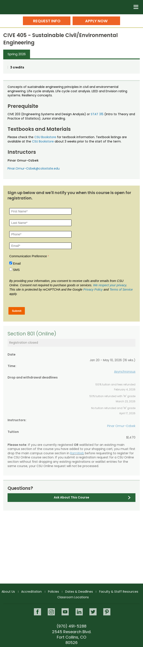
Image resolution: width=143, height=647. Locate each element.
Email (17, 263)
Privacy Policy (93, 289)
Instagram (51, 611)
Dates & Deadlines (79, 591)
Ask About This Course (71, 497)
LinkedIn (79, 611)
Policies (53, 591)
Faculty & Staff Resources (118, 591)
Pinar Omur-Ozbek (121, 426)
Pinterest (106, 611)
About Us (8, 591)
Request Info (46, 21)
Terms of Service (121, 289)
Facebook (37, 611)
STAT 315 (97, 114)
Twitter (93, 611)
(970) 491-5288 (71, 626)
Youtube (65, 611)
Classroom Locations (73, 597)
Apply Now (96, 21)
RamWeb (77, 453)
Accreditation (31, 591)
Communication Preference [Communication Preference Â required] (28, 256)
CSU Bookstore (45, 137)
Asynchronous (124, 371)
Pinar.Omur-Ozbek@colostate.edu (34, 168)
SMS (16, 270)
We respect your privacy (109, 285)
